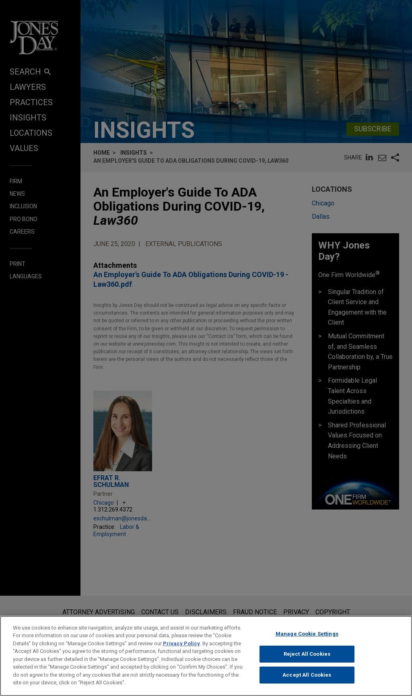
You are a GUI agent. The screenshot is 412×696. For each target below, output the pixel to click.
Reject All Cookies (307, 660)
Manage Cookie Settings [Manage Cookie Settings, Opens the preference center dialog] (307, 639)
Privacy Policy (181, 649)
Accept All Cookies (306, 680)
